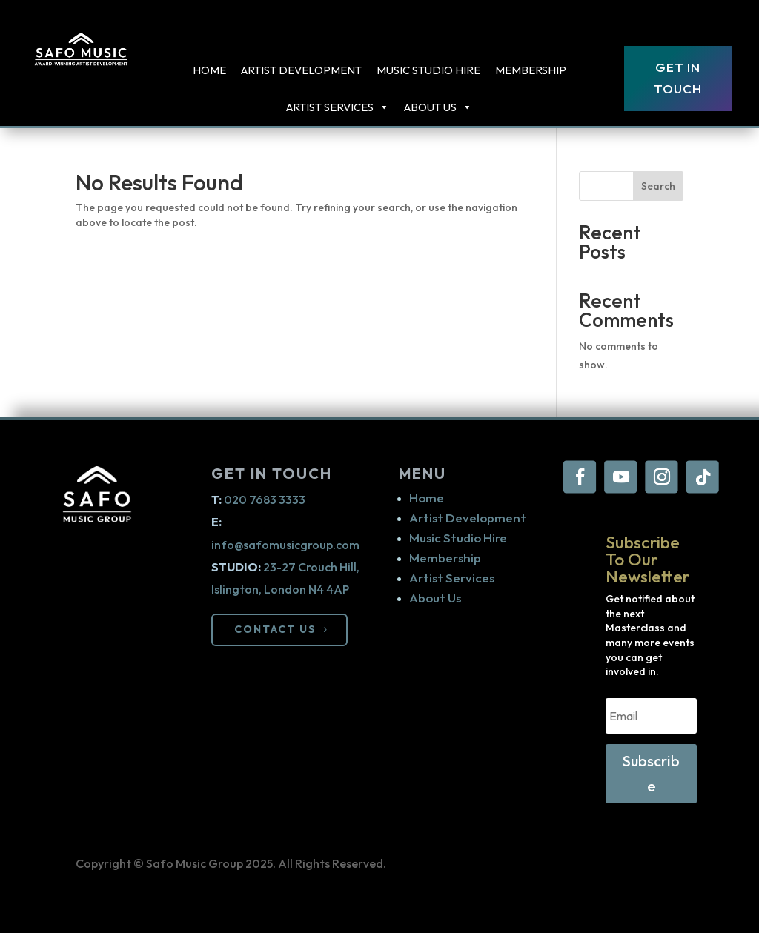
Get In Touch (678, 77)
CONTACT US (275, 629)
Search (658, 186)
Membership (530, 70)
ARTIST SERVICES (337, 107)
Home (209, 70)
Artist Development (301, 70)
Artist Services (451, 577)
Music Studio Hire (428, 70)
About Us (438, 107)
